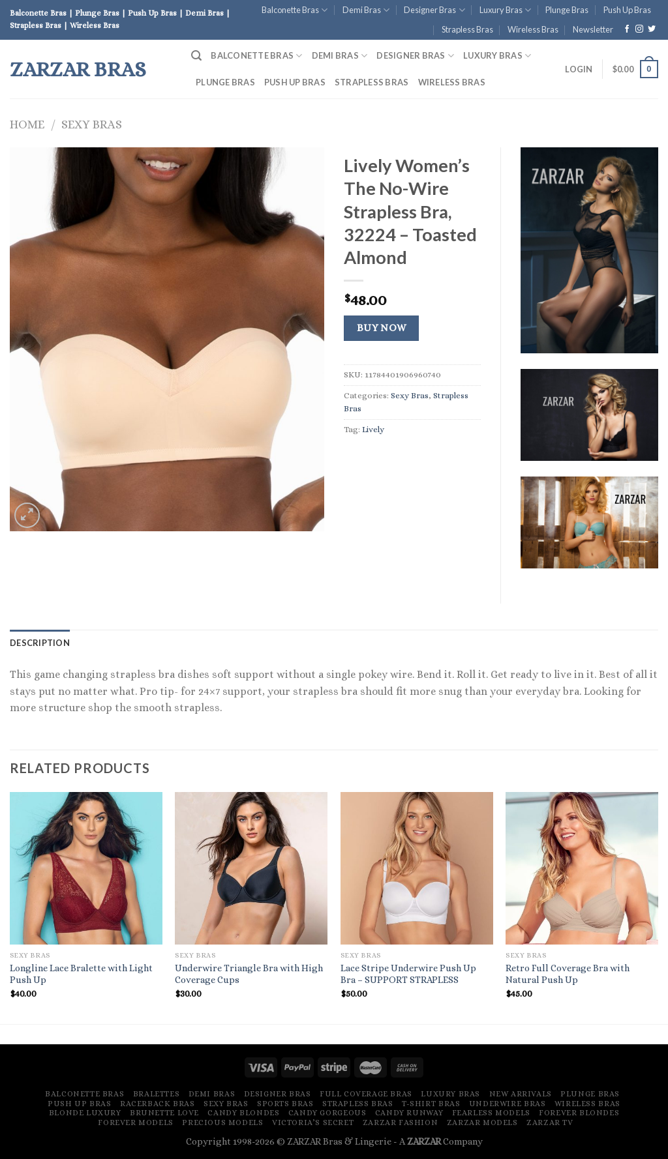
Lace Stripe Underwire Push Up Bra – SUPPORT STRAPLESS (408, 974)
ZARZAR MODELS (482, 1122)
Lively (373, 429)
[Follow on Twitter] (652, 29)
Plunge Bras (566, 10)
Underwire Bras (507, 1103)
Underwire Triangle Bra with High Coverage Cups (249, 974)
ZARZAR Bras (78, 69)
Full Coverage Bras (366, 1093)
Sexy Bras (91, 124)
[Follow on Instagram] (639, 29)
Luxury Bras (505, 10)
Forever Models (136, 1122)
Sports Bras (285, 1103)
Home (27, 124)
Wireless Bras (533, 29)
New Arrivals (520, 1093)
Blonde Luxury (85, 1112)
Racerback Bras (157, 1103)
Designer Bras (434, 10)
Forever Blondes (579, 1112)
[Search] (196, 55)
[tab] (40, 643)
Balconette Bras (294, 10)
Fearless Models (491, 1112)
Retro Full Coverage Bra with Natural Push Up (568, 974)
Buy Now (381, 328)
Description (40, 643)
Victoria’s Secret (313, 1122)
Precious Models (222, 1122)
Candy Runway (409, 1112)
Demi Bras (365, 10)
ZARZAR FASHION (400, 1122)
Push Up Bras (627, 10)
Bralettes (156, 1093)
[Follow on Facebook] (627, 29)
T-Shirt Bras (431, 1103)
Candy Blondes (243, 1112)
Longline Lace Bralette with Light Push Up (81, 974)
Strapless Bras (467, 29)
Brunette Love (164, 1112)
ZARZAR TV (549, 1122)
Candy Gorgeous (327, 1112)
